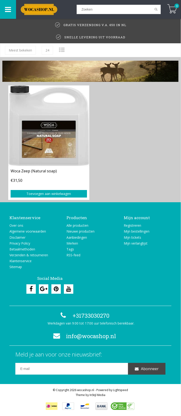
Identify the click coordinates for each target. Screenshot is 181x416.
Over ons (16, 225)
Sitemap (15, 267)
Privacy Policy (19, 243)
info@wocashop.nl (84, 336)
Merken (72, 243)
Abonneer (147, 368)
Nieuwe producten (80, 231)
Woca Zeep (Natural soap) (34, 171)
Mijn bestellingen (136, 231)
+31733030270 (83, 315)
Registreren (132, 225)
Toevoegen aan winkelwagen (48, 193)
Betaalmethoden (22, 249)
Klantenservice (20, 261)
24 (47, 50)
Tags (70, 249)
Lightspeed (120, 390)
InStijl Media (97, 395)
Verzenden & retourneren (28, 255)
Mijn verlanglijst (136, 243)
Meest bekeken (20, 50)
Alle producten (77, 225)
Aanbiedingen (76, 237)
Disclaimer (17, 237)
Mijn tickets (132, 237)
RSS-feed (73, 255)
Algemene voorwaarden (27, 231)
